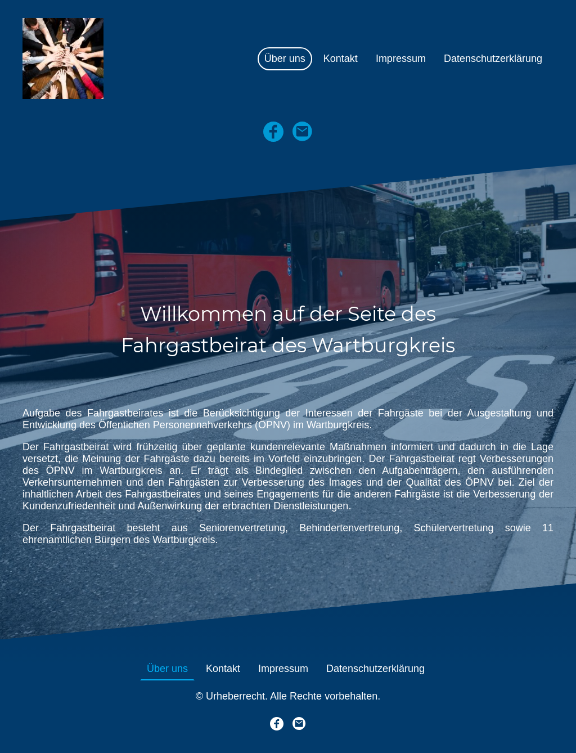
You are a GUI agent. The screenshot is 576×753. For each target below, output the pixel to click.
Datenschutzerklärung (493, 58)
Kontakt (340, 58)
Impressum (401, 58)
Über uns (284, 58)
